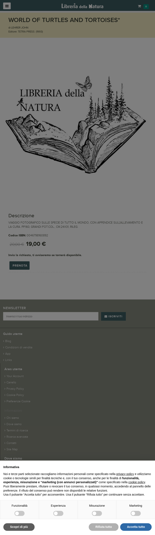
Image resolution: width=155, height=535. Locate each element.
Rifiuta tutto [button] (103, 526)
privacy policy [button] (125, 474)
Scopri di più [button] (19, 526)
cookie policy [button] (136, 482)
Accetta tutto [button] (136, 526)
